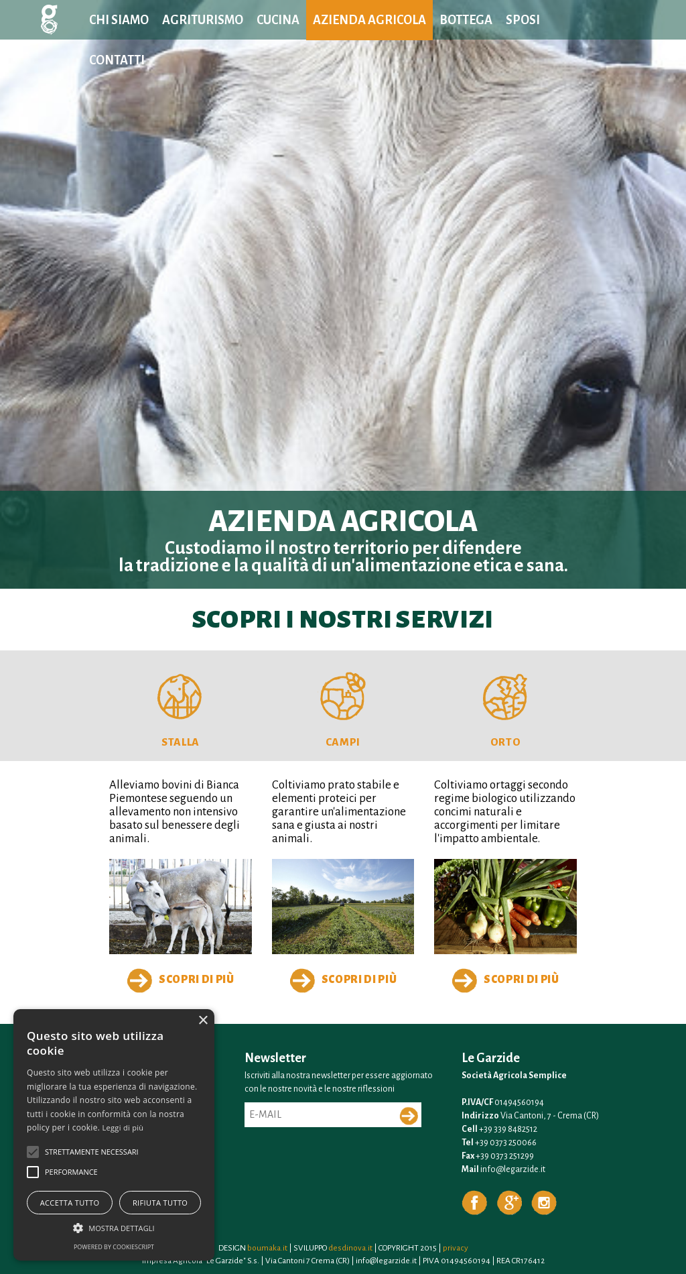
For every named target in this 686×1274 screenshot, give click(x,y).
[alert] (113, 1135)
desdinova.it (350, 1248)
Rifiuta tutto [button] (160, 1203)
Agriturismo (202, 20)
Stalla (180, 742)
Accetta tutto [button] (70, 1203)
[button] (32, 1152)
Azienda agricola (369, 20)
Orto (505, 742)
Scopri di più (180, 980)
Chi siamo (119, 20)
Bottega (465, 20)
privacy (455, 1248)
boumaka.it (267, 1248)
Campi (343, 742)
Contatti (117, 60)
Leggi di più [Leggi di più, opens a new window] (123, 1127)
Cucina (278, 20)
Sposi (523, 20)
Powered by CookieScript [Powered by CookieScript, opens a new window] (114, 1246)
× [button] (203, 1021)
